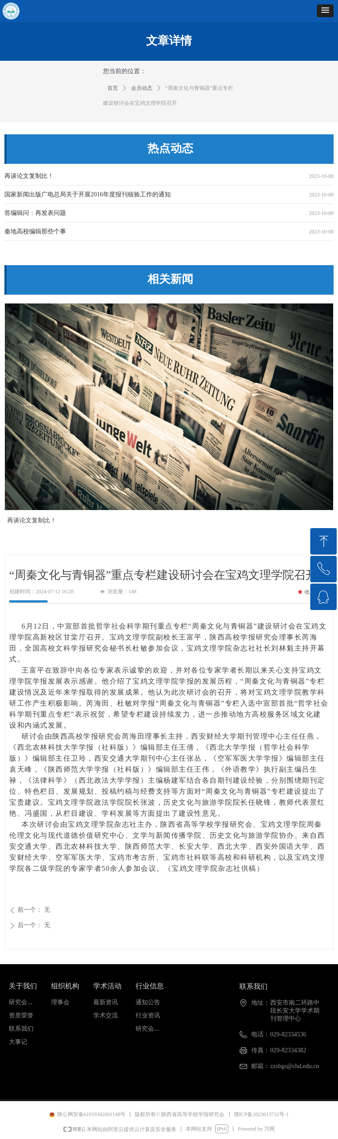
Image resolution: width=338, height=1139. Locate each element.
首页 (112, 88)
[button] (325, 10)
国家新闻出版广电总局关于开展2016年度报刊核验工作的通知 (87, 196)
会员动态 (141, 88)
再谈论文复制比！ (29, 177)
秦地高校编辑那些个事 (35, 233)
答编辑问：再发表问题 (35, 214)
